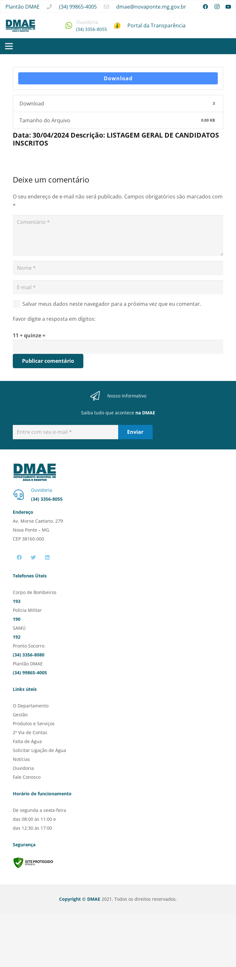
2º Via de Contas (30, 732)
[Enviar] (135, 432)
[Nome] (118, 268)
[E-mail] (118, 287)
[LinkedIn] (47, 557)
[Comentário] (118, 235)
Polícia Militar (27, 610)
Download (118, 78)
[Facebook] (205, 7)
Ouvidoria (23, 768)
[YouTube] (228, 7)
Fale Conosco (27, 777)
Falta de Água (27, 741)
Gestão (20, 715)
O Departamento (31, 706)
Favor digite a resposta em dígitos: (54, 318)
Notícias (21, 759)
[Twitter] (33, 557)
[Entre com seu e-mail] (65, 432)
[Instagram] (217, 7)
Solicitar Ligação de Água (39, 750)
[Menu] (9, 46)
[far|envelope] (106, 6)
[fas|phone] (49, 6)
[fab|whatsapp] (68, 25)
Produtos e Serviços (34, 723)
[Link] (20, 25)
